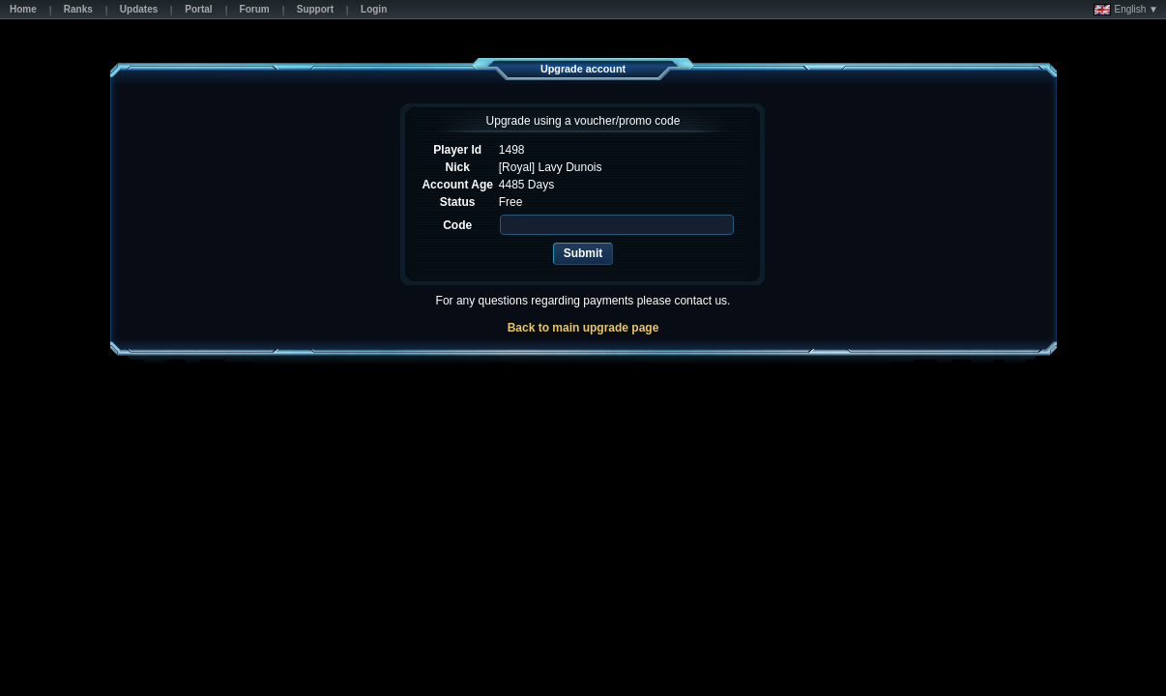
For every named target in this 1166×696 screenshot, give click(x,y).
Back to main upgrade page (583, 327)
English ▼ (1125, 9)
